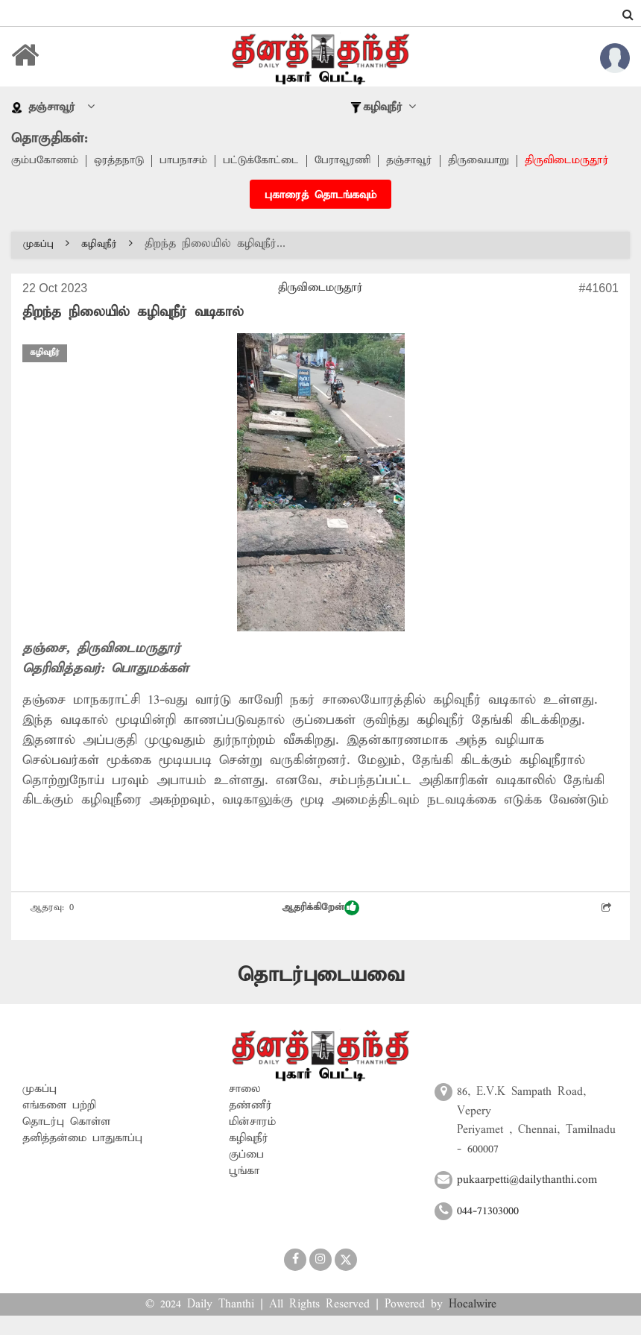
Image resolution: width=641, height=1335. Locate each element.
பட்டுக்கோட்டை (263, 161)
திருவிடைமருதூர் (53, 180)
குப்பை (246, 1174)
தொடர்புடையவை (321, 995)
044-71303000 (488, 1230)
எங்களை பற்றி (59, 1125)
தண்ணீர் (250, 1125)
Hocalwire (472, 1324)
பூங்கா (244, 1190)
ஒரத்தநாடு (120, 161)
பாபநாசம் (185, 161)
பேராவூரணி (347, 161)
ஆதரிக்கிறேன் (320, 927)
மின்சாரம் (252, 1141)
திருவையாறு (485, 161)
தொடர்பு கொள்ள (66, 1141)
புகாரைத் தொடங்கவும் (320, 214)
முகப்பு (46, 263)
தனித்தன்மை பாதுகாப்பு (82, 1158)
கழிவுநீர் (107, 263)
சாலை (245, 1108)
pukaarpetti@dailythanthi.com (527, 1199)
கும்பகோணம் (45, 161)
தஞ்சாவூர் (414, 161)
